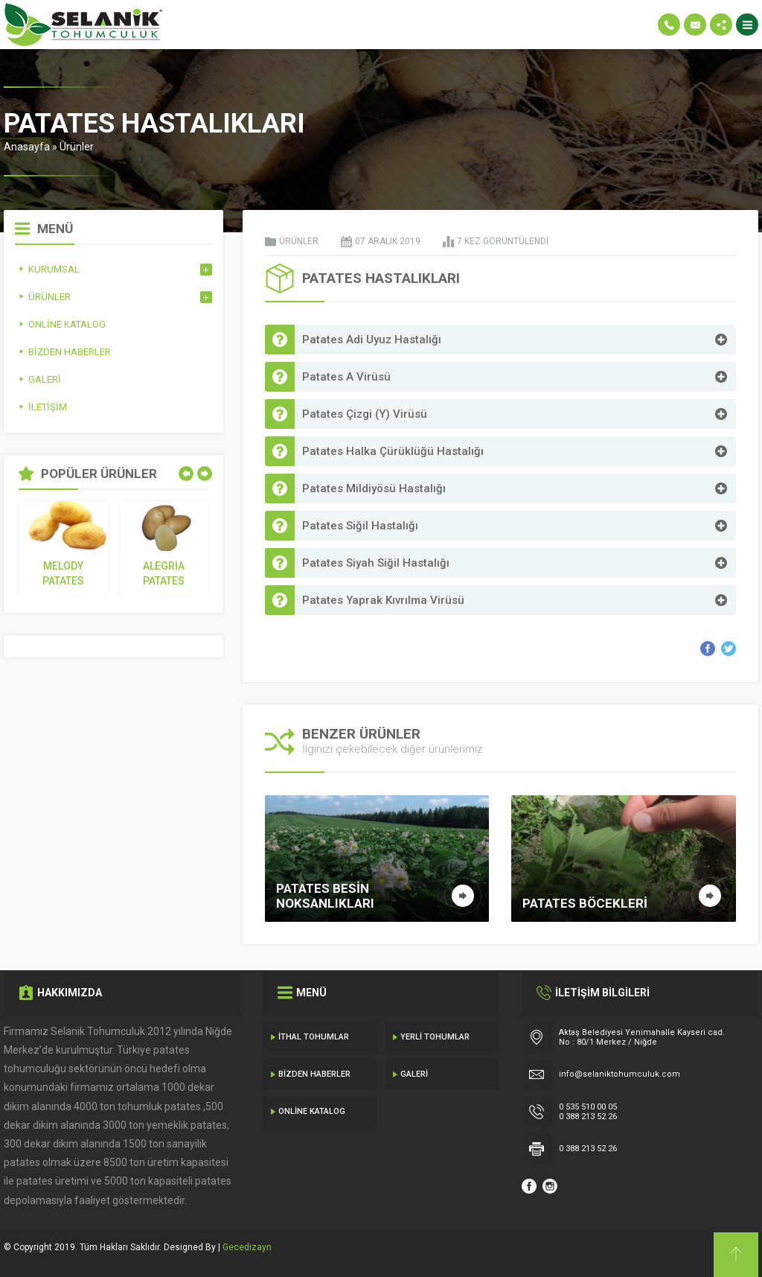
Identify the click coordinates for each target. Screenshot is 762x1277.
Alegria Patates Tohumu (163, 574)
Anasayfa (27, 147)
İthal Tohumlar (313, 1037)
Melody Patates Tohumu (63, 574)
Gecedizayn (247, 1247)
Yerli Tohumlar (435, 1037)
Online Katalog (311, 1111)
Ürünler (77, 147)
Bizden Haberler (314, 1074)
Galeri (414, 1074)
